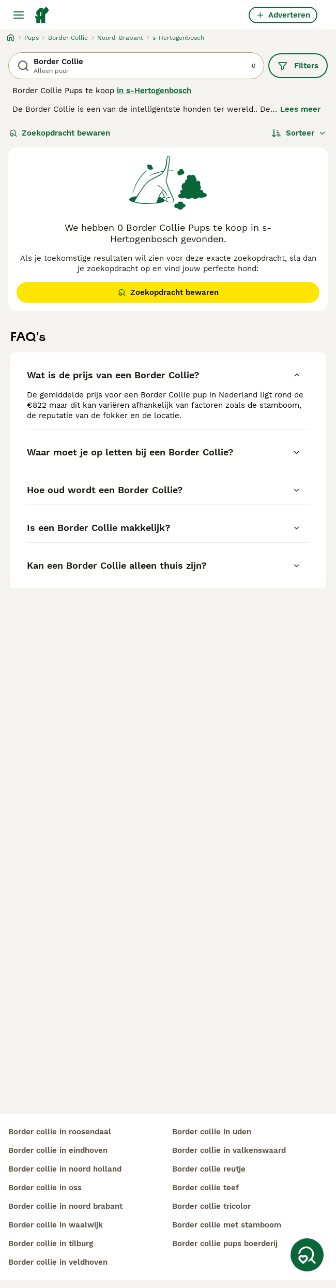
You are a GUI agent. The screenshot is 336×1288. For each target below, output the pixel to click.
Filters (298, 66)
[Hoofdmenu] (18, 15)
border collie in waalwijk (55, 1225)
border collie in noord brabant (65, 1206)
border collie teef (205, 1187)
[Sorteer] (299, 133)
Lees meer (300, 109)
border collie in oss (45, 1187)
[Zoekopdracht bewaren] (307, 1254)
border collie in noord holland (64, 1169)
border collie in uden (211, 1131)
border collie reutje (209, 1169)
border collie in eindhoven (58, 1150)
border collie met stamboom (226, 1225)
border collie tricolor (211, 1206)
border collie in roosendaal (59, 1131)
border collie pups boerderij (225, 1243)
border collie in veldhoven (58, 1262)
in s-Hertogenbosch (154, 90)
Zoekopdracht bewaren (59, 133)
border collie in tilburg (50, 1243)
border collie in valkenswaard (229, 1150)
